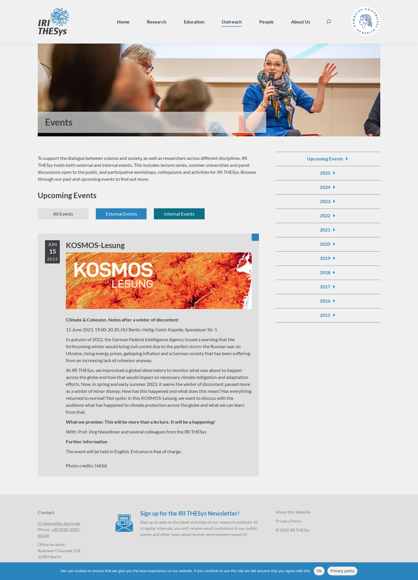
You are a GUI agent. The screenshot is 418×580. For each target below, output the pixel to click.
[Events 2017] (328, 287)
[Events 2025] (328, 173)
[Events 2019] (328, 258)
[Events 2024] (328, 187)
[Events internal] (179, 213)
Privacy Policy (289, 520)
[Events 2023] (328, 201)
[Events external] (121, 213)
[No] (411, 571)
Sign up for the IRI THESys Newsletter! (189, 513)
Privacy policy (342, 571)
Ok (319, 571)
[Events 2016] (328, 301)
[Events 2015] (328, 315)
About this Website (293, 511)
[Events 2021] (328, 230)
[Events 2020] (328, 244)
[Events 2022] (328, 216)
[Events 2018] (328, 272)
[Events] (63, 213)
